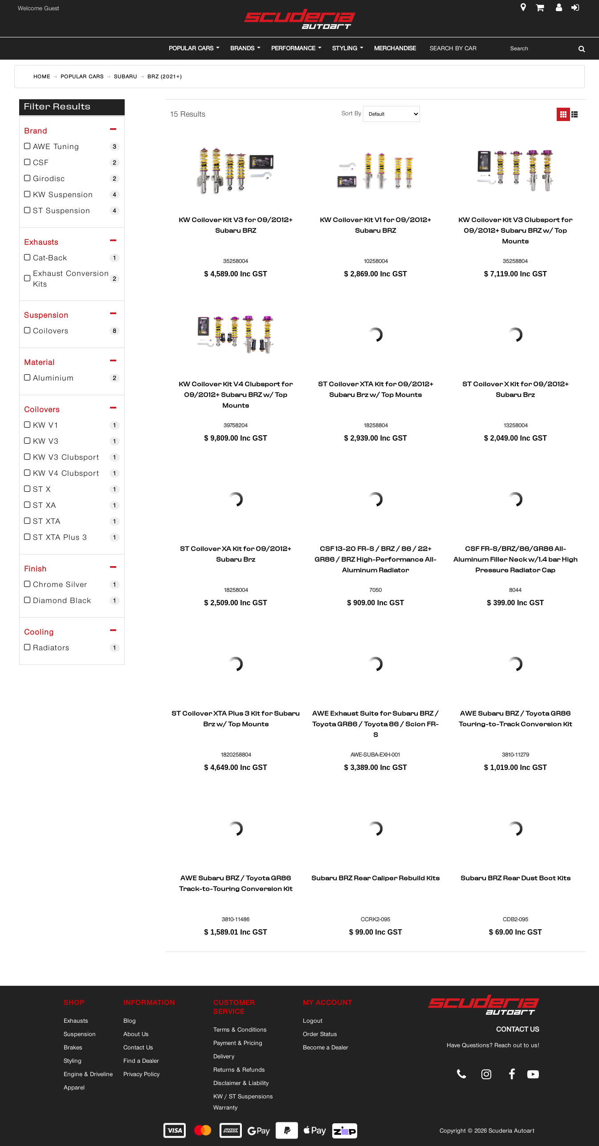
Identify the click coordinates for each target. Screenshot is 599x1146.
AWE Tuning (72, 146)
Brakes (73, 1047)
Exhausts (76, 1020)
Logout (312, 1020)
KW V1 (72, 425)
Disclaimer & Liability (241, 1082)
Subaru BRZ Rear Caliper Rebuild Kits (375, 879)
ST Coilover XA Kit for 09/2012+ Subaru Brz (235, 555)
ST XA (72, 505)
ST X (72, 489)
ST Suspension (72, 210)
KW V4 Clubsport (72, 473)
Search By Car (453, 48)
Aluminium (72, 378)
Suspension (80, 1033)
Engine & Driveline (88, 1073)
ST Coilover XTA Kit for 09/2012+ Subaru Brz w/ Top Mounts (375, 390)
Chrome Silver (72, 584)
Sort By (351, 113)
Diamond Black (72, 600)
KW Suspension (72, 194)
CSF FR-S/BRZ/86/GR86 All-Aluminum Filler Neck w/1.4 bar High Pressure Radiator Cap (515, 559)
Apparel (74, 1087)
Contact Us (138, 1047)
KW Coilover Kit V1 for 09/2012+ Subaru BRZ (375, 226)
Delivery (223, 1056)
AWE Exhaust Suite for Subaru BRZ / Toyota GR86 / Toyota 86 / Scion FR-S (375, 724)
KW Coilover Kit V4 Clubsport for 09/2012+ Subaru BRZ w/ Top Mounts (236, 394)
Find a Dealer (141, 1060)
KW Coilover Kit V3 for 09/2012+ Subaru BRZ (236, 226)
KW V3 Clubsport (72, 457)
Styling (72, 1060)
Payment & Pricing (237, 1042)
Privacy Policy (141, 1073)
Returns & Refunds (239, 1069)
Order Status (320, 1033)
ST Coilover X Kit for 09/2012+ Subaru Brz (515, 390)
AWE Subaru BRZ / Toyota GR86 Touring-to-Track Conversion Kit (515, 720)
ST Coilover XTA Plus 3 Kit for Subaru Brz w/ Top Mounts (235, 720)
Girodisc (72, 178)
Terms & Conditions (240, 1029)
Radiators (72, 647)
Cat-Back (72, 257)
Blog (129, 1020)
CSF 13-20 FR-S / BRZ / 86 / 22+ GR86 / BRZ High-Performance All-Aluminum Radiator (375, 559)
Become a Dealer (325, 1047)
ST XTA (72, 521)
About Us (136, 1033)
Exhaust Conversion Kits (72, 278)
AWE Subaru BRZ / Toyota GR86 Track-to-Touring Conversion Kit (236, 884)
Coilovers (72, 330)
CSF (72, 162)
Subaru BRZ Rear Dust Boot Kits (515, 879)
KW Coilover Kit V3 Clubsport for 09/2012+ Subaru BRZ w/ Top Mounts (515, 230)
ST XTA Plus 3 (72, 537)
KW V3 (72, 441)
